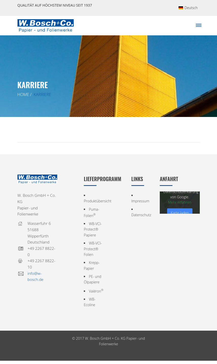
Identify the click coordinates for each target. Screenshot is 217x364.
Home (23, 94)
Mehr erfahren (179, 202)
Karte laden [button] (180, 212)
